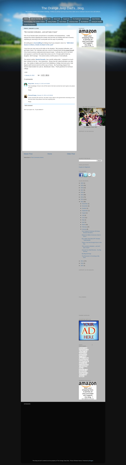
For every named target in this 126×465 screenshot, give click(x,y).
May (83, 220)
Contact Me (47, 19)
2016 (82, 192)
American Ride (73, 21)
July (83, 215)
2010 (82, 263)
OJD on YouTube (36, 19)
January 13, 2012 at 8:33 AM (42, 83)
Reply (29, 90)
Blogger (91, 460)
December (85, 203)
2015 (82, 194)
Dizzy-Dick (31, 83)
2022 (82, 183)
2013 (82, 199)
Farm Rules (62, 21)
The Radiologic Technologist (81, 19)
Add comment (28, 105)
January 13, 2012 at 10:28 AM (45, 95)
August (84, 213)
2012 (82, 201)
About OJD (57, 19)
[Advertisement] (90, 77)
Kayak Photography (29, 24)
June (83, 217)
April (83, 222)
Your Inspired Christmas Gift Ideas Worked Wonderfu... (91, 232)
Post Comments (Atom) (37, 157)
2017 (82, 190)
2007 (82, 265)
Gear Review (96, 19)
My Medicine (84, 21)
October (84, 208)
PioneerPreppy (32, 95)
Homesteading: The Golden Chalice (34, 21)
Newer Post (28, 154)
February (84, 227)
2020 (82, 185)
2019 (82, 187)
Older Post (71, 154)
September (85, 210)
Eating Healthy (52, 21)
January (84, 229)
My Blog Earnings (86, 253)
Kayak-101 (66, 19)
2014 (82, 197)
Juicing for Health (96, 21)
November (85, 206)
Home (26, 19)
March (84, 224)
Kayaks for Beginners (84, 167)
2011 (82, 261)
